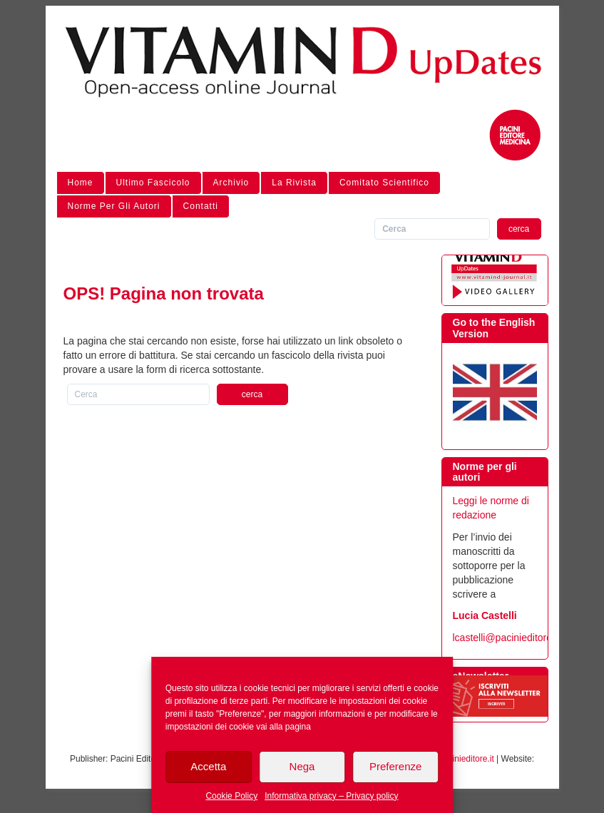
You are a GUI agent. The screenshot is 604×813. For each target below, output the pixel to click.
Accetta (208, 766)
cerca (518, 229)
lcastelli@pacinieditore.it (506, 637)
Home (80, 183)
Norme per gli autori (114, 206)
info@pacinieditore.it (455, 759)
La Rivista (294, 183)
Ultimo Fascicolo (153, 183)
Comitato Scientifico (384, 183)
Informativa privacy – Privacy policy (331, 796)
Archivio (231, 183)
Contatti (200, 206)
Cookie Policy (231, 796)
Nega (302, 766)
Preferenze (395, 766)
